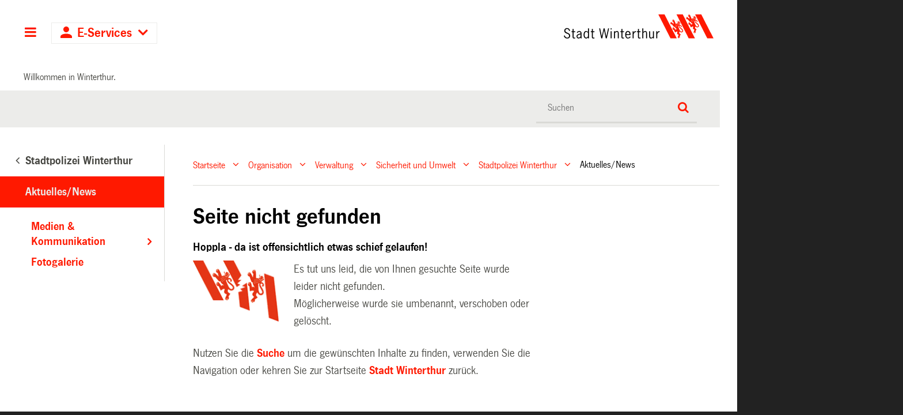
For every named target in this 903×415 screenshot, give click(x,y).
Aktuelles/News (60, 192)
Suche (270, 353)
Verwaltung (334, 164)
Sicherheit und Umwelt (416, 164)
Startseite (209, 164)
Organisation (270, 164)
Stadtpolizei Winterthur (518, 164)
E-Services (104, 33)
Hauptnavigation (30, 33)
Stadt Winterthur (407, 370)
